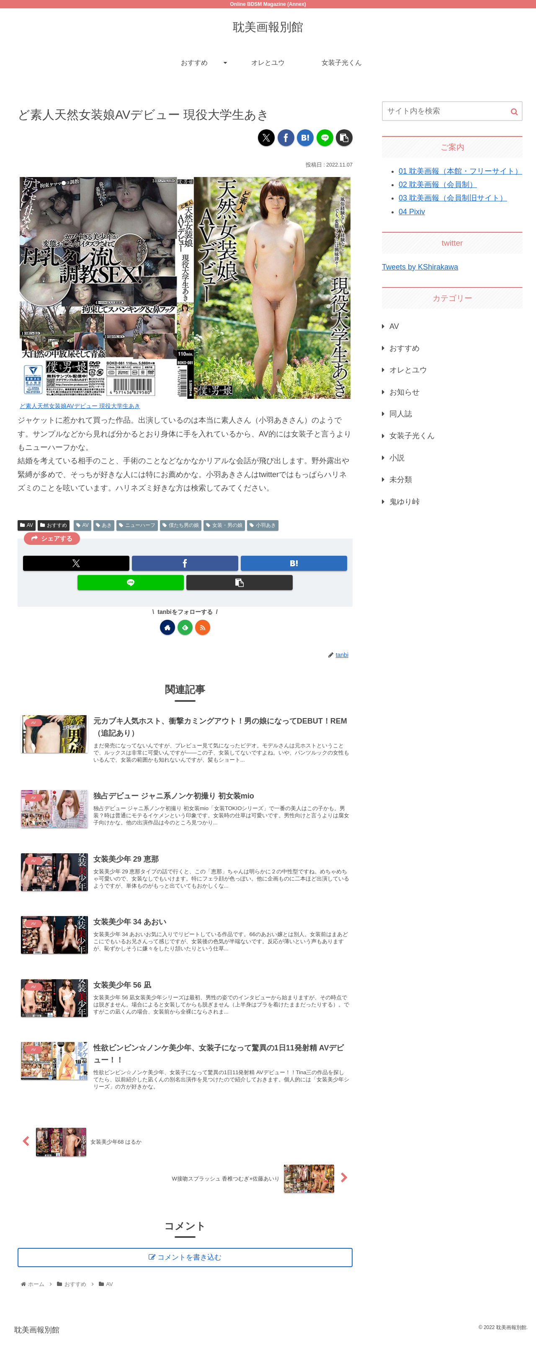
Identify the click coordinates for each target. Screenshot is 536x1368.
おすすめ (53, 525)
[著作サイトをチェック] (167, 627)
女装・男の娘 (224, 525)
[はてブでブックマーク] (305, 137)
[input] (452, 111)
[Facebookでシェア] (286, 137)
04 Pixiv (412, 212)
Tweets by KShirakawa (420, 267)
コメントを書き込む (191, 1285)
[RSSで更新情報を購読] (202, 627)
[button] (344, 137)
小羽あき (263, 525)
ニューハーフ (137, 525)
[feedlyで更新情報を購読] (185, 627)
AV (26, 525)
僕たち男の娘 (180, 525)
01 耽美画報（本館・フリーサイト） (460, 171)
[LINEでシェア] (325, 137)
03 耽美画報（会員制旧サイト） (453, 198)
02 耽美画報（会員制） (438, 184)
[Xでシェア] (266, 137)
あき (104, 525)
